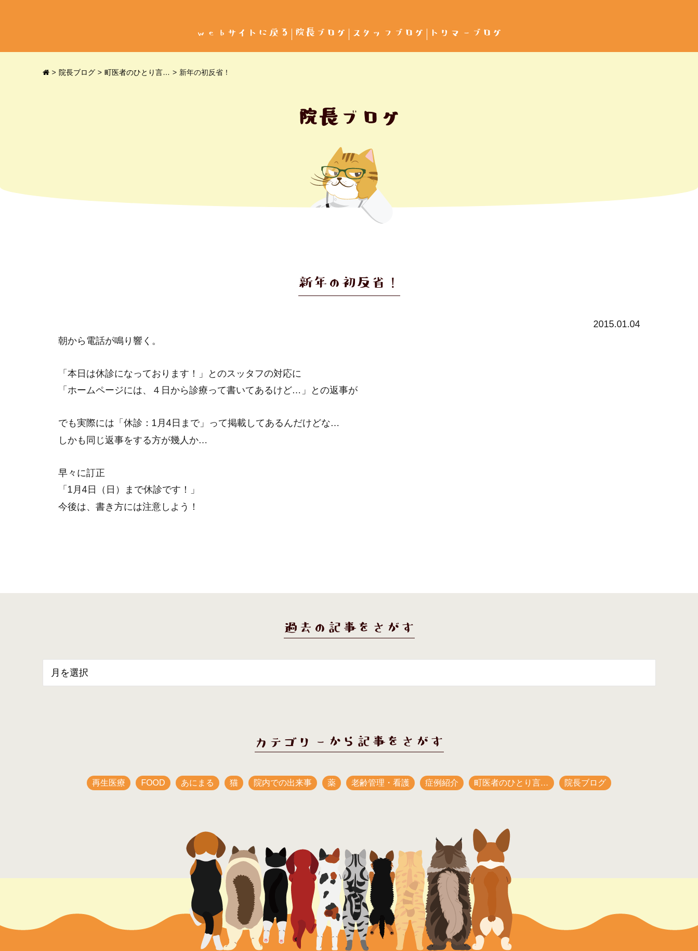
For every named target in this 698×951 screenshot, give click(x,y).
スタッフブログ (388, 33)
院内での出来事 (283, 782)
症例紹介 (441, 782)
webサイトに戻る (242, 33)
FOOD (153, 782)
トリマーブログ (466, 33)
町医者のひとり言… (137, 72)
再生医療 (108, 782)
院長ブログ (321, 33)
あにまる (197, 782)
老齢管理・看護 (380, 782)
